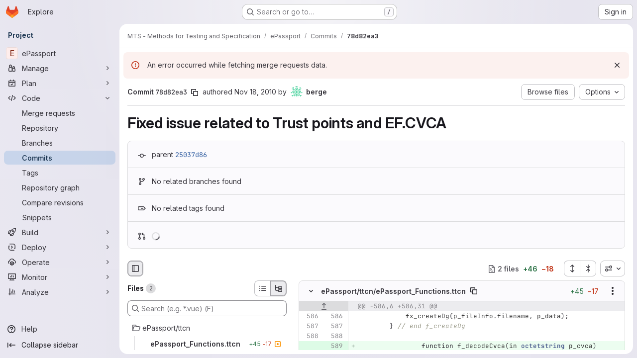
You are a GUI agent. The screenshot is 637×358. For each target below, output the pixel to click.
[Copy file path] (474, 291)
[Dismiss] (617, 65)
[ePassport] (59, 53)
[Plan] (59, 83)
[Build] (59, 232)
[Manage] (59, 68)
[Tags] (59, 172)
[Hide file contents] (311, 291)
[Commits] (59, 158)
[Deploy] (59, 247)
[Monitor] (59, 277)
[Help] (59, 329)
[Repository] (59, 128)
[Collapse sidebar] (59, 345)
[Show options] (613, 291)
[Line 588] (310, 337)
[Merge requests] (59, 113)
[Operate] (59, 262)
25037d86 (191, 154)
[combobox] (612, 268)
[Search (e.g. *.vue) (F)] (207, 308)
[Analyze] (59, 292)
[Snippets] (59, 217)
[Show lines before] (323, 307)
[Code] (59, 98)
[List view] (262, 288)
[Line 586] (310, 317)
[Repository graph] (59, 187)
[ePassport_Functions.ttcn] (207, 344)
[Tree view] (279, 288)
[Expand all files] (572, 268)
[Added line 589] (334, 347)
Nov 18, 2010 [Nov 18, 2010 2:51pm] (255, 92)
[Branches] (59, 143)
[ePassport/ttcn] (207, 328)
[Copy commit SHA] (195, 92)
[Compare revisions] (59, 202)
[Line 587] (310, 327)
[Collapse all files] (588, 268)
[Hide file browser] (135, 268)
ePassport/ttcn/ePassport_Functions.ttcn (393, 291)
